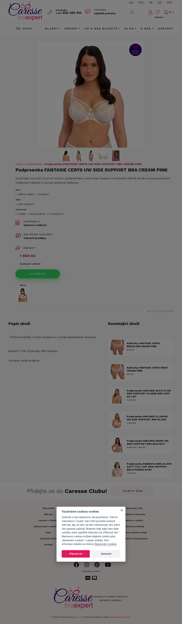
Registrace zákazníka (133, 514)
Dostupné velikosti (30, 264)
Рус (140, 3)
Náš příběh (48, 508)
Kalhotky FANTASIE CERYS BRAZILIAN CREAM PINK (143, 345)
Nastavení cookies (120, 617)
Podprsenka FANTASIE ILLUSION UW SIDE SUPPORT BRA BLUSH (147, 418)
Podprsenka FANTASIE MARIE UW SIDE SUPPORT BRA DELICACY (147, 442)
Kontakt (166, 28)
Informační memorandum (133, 538)
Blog (129, 28)
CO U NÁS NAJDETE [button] (101, 28)
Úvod (18, 164)
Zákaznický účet (134, 508)
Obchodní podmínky (133, 526)
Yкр (169, 3)
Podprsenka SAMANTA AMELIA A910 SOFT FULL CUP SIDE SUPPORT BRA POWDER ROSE (149, 466)
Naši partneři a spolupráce (48, 526)
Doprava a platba (133, 520)
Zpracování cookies (106, 544)
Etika (48, 532)
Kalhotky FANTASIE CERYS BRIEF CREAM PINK (147, 369)
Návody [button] (71, 28)
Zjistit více (133, 491)
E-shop (24, 28)
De (159, 3)
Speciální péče (48, 538)
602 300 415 (69, 13)
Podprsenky (34, 164)
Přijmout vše (75, 553)
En (131, 3)
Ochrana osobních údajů (96, 617)
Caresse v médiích (48, 520)
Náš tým (48, 514)
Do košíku (38, 274)
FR (150, 3)
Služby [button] (51, 28)
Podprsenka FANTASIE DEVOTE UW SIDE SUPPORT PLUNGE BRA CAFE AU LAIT (149, 393)
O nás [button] (146, 28)
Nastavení (106, 553)
